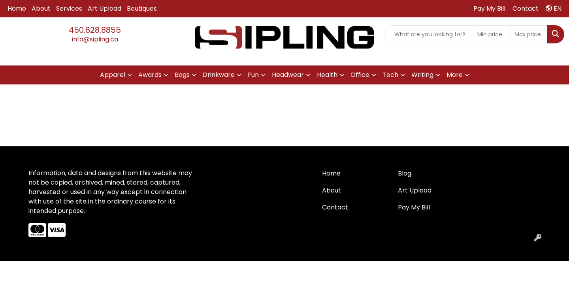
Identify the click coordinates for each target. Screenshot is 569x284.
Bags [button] (182, 74)
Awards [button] (150, 74)
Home (17, 8)
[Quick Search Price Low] (492, 34)
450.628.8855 (95, 30)
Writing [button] (422, 74)
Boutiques (142, 8)
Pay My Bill (414, 207)
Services (69, 8)
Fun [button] (253, 74)
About (41, 8)
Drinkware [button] (219, 74)
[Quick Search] (428, 34)
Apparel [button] (112, 74)
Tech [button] (390, 74)
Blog (404, 173)
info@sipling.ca (95, 39)
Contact (335, 207)
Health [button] (327, 74)
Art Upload (104, 8)
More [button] (455, 74)
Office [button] (359, 74)
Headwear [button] (288, 74)
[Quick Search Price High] (529, 34)
